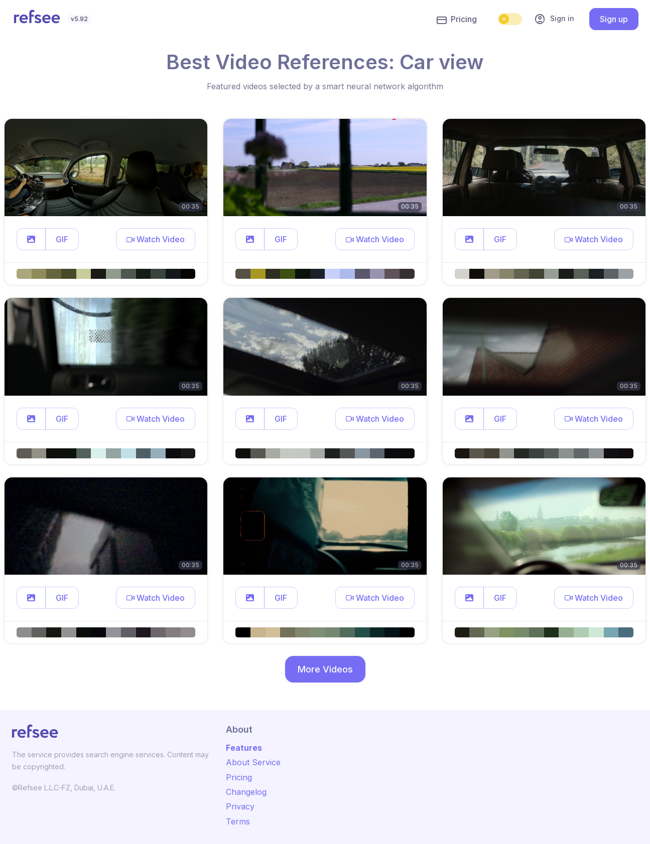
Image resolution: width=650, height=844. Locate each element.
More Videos (325, 669)
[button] (31, 239)
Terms (238, 821)
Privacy (240, 806)
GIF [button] (62, 239)
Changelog (246, 792)
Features (244, 748)
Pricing (457, 19)
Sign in (554, 19)
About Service (253, 762)
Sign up (614, 19)
